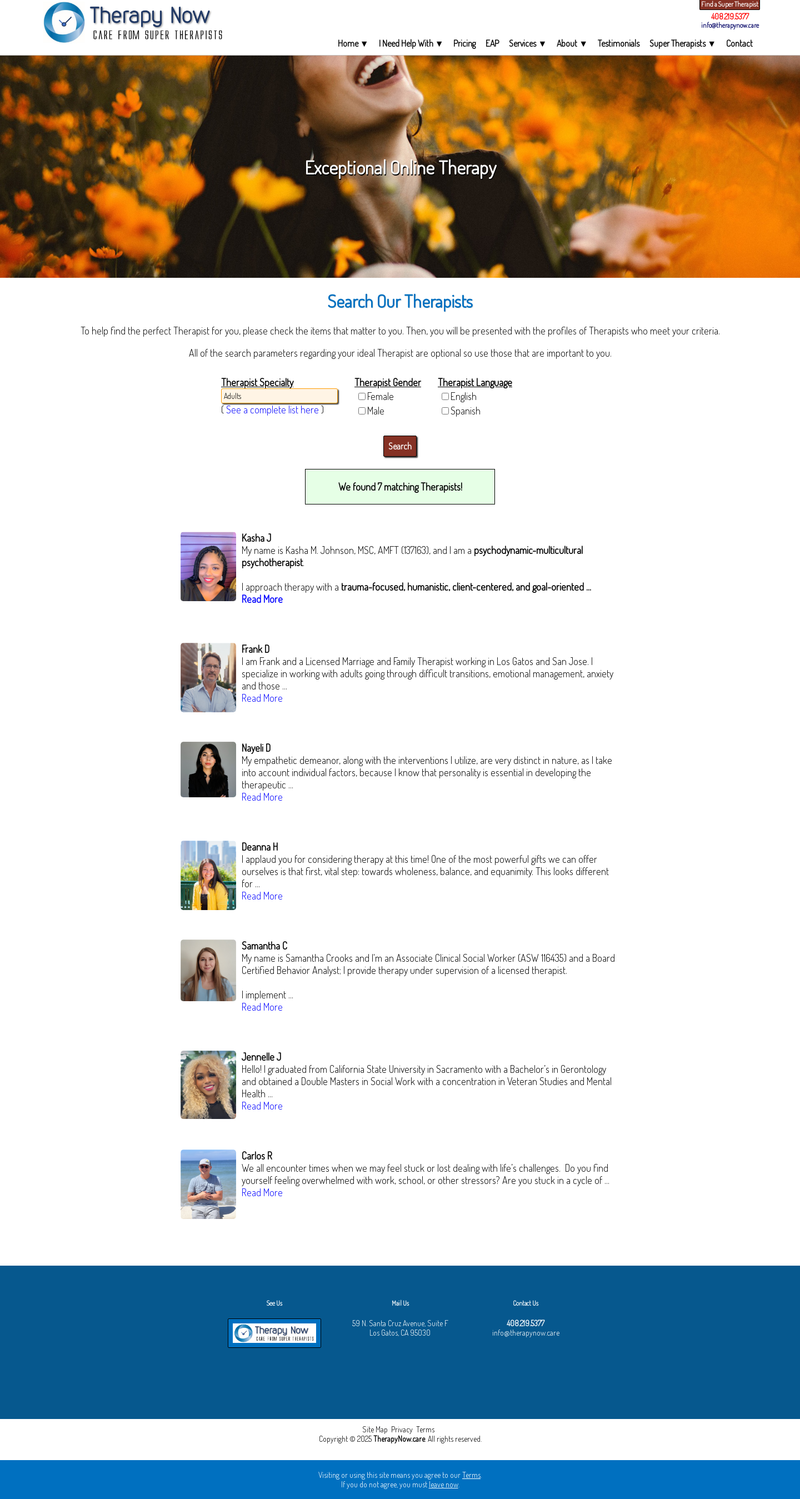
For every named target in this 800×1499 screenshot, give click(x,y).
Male (375, 410)
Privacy (402, 1429)
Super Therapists (682, 43)
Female (380, 396)
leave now (443, 1484)
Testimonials (618, 43)
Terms (425, 1429)
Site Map (375, 1429)
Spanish (466, 410)
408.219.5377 (730, 16)
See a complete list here (272, 409)
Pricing (464, 43)
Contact (739, 43)
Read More (262, 599)
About (572, 43)
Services (528, 43)
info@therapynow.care (730, 25)
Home (353, 43)
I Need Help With (411, 43)
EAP (492, 43)
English (464, 396)
